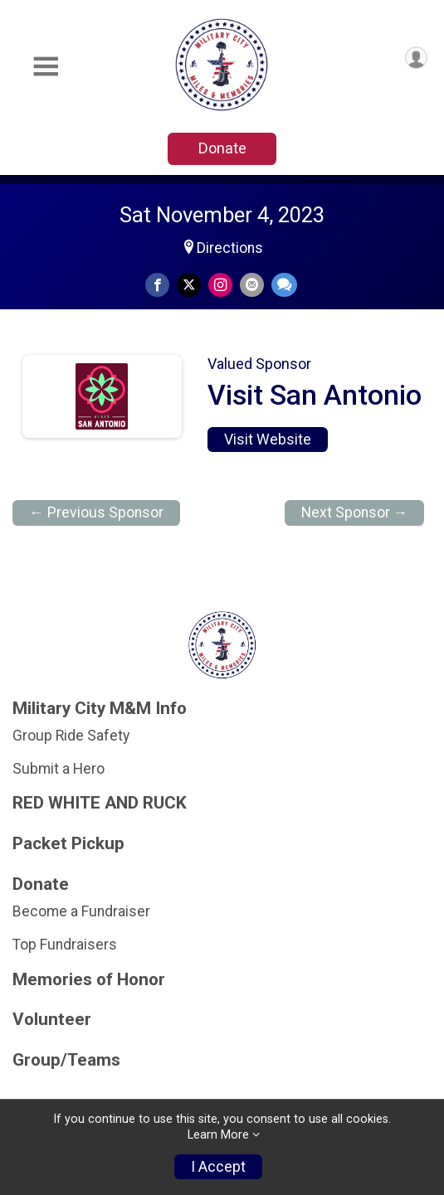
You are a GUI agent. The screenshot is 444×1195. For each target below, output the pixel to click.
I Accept (218, 1167)
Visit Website (267, 439)
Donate (222, 148)
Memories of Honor (88, 979)
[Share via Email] (252, 285)
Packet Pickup (68, 843)
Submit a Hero (58, 768)
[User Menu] (416, 57)
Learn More (218, 1135)
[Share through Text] (284, 285)
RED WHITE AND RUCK (99, 803)
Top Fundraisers (64, 944)
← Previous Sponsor (96, 512)
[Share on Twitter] (189, 285)
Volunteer (51, 1019)
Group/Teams (66, 1060)
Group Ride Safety (70, 735)
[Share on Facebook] (157, 285)
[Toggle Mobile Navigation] (45, 67)
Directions (230, 248)
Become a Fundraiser (81, 911)
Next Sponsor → (354, 512)
